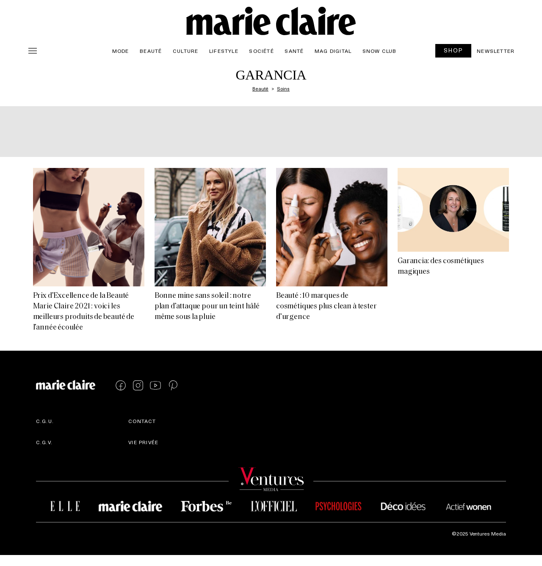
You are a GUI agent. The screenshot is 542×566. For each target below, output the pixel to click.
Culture (185, 51)
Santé (294, 51)
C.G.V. (44, 442)
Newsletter (495, 51)
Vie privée (143, 442)
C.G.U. (45, 421)
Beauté (151, 51)
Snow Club (379, 51)
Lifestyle (223, 51)
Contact (142, 421)
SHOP (453, 50)
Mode (120, 51)
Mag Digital (333, 51)
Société (261, 51)
